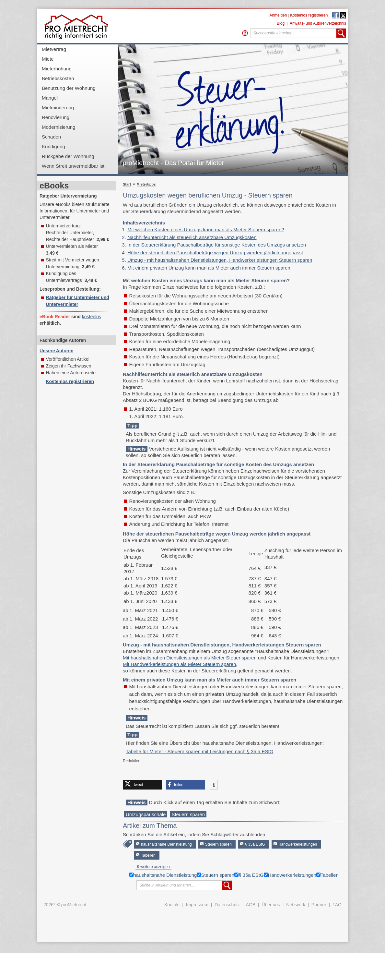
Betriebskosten (58, 78)
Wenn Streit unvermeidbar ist (73, 166)
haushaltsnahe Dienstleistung (166, 844)
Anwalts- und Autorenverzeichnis (318, 23)
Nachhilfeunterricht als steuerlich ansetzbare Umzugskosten (192, 237)
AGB (251, 904)
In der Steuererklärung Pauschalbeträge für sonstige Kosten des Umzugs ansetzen (216, 244)
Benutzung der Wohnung (69, 88)
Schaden (51, 136)
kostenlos (91, 316)
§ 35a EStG (255, 844)
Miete (48, 59)
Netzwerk (295, 904)
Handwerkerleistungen (297, 844)
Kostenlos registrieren (309, 15)
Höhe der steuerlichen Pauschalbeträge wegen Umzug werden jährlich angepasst (215, 252)
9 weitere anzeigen (153, 866)
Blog (281, 23)
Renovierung (55, 117)
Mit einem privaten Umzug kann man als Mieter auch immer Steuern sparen (208, 268)
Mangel (50, 98)
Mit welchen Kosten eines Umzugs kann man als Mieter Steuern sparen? (205, 229)
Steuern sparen (188, 814)
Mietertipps (146, 184)
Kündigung (53, 146)
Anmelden (278, 15)
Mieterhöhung (57, 68)
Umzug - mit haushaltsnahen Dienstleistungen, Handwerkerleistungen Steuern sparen (219, 260)
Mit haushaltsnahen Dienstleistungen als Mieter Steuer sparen (190, 657)
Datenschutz (227, 904)
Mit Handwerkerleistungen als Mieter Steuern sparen (179, 664)
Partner (318, 904)
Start (127, 184)
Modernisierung (58, 127)
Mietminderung (58, 107)
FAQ (337, 904)
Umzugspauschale (146, 814)
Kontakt (172, 904)
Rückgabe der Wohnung (68, 156)
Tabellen (148, 855)
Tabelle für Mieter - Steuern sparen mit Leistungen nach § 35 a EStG (199, 751)
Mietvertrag (54, 49)
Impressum (197, 904)
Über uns (271, 904)
